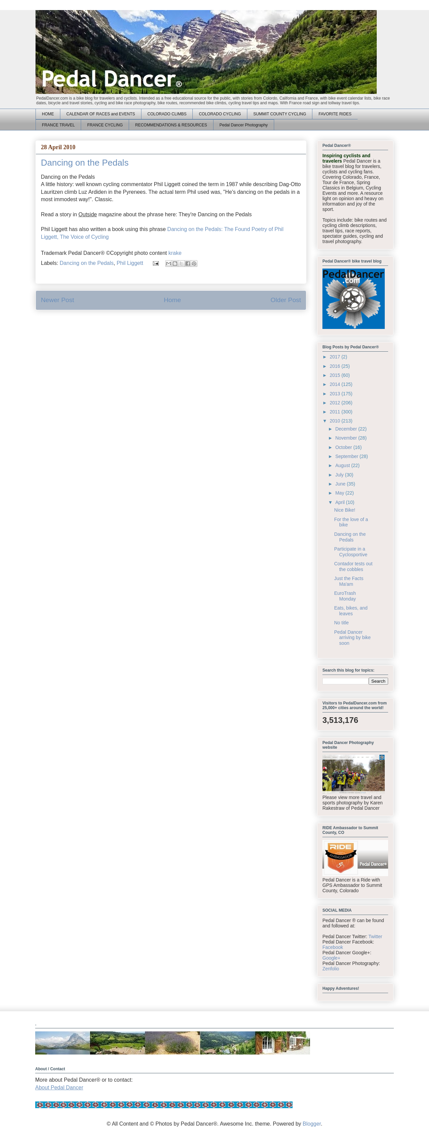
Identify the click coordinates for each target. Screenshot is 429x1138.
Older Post (285, 299)
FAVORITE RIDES (334, 114)
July (340, 474)
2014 (336, 384)
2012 (336, 402)
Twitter (375, 936)
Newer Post (57, 299)
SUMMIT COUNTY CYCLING (279, 114)
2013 (336, 393)
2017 (336, 356)
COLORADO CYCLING (220, 114)
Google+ (331, 958)
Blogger (312, 1124)
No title (341, 622)
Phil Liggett (130, 263)
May (340, 493)
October (344, 447)
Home (172, 299)
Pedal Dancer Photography (244, 125)
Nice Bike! (344, 510)
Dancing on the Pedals (87, 263)
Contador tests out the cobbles (353, 566)
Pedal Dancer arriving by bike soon (352, 637)
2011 (336, 411)
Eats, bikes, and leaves (351, 610)
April (340, 502)
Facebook (332, 947)
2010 (336, 420)
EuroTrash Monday (345, 596)
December (346, 429)
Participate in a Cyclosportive (350, 551)
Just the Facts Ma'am (348, 581)
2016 (336, 366)
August (343, 465)
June (341, 484)
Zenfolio (330, 968)
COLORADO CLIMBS (167, 114)
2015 (336, 375)
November (346, 438)
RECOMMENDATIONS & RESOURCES (171, 125)
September (347, 456)
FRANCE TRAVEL (58, 125)
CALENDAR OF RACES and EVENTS (100, 114)
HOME (48, 114)
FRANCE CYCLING (105, 125)
